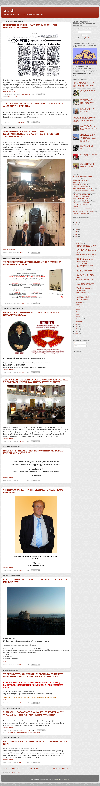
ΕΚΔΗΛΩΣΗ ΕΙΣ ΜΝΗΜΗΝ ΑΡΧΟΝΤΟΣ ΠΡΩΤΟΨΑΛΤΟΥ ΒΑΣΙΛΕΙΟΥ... (85, 265)
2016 (76, 236)
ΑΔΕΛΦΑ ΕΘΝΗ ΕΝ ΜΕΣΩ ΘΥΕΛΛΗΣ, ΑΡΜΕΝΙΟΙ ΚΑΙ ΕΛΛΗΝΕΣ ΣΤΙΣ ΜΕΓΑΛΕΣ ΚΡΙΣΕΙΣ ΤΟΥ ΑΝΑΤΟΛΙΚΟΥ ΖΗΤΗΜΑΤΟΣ (35, 380)
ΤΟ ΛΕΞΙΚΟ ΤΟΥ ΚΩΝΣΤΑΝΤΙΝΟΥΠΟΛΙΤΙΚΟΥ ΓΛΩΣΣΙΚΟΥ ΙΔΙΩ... (84, 260)
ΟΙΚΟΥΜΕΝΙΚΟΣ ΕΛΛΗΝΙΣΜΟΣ (82, 202)
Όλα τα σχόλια (78, 346)
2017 (76, 234)
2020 (76, 227)
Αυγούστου (79, 307)
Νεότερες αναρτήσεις (11, 768)
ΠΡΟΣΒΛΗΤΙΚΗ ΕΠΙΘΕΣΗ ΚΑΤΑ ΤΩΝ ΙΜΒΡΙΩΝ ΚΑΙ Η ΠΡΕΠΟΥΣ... (86, 246)
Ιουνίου (78, 311)
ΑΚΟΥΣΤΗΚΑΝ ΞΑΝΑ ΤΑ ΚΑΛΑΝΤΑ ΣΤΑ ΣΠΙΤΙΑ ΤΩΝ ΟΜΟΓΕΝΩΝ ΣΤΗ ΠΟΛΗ (87, 165)
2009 (76, 336)
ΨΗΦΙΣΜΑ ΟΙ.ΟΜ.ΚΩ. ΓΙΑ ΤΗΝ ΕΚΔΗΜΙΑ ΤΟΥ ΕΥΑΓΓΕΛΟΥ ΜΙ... (86, 280)
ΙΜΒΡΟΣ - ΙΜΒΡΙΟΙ (13, 96)
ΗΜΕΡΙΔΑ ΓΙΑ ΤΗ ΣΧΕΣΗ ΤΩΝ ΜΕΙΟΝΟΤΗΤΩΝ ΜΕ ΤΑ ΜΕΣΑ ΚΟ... (85, 276)
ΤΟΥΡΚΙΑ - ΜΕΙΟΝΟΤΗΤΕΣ (80, 213)
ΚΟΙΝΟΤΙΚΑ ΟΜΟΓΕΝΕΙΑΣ (80, 186)
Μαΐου (78, 314)
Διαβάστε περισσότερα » (9, 91)
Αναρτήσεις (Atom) (15, 772)
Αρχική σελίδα (35, 768)
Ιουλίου (78, 309)
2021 (76, 224)
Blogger (67, 779)
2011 (76, 331)
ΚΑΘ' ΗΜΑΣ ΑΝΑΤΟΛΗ (79, 184)
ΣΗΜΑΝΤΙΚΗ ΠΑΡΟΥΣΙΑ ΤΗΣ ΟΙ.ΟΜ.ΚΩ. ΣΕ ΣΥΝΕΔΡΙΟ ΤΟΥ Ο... (86, 293)
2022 (76, 222)
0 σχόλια (27, 94)
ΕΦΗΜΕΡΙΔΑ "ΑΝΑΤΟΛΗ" (80, 180)
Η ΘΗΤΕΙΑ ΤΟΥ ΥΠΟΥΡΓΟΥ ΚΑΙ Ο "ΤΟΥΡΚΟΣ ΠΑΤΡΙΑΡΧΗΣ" (88, 110)
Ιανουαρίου (79, 321)
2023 (76, 220)
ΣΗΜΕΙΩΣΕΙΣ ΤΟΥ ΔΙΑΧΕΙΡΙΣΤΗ (82, 209)
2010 (76, 333)
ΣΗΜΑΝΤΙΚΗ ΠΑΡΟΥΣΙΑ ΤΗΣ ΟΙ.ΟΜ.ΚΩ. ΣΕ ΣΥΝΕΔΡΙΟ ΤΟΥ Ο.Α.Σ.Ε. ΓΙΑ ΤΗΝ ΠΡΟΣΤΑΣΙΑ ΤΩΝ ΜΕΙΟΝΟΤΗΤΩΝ (33, 713)
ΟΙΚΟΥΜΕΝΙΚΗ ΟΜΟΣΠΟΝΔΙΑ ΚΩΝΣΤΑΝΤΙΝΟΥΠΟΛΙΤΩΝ (24, 732)
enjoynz (58, 779)
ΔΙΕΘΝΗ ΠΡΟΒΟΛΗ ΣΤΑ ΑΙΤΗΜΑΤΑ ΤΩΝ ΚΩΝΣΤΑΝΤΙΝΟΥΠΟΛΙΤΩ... (86, 255)
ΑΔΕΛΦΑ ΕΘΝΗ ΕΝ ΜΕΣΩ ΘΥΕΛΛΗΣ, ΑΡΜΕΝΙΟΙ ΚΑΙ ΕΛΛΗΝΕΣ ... (84, 270)
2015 (76, 239)
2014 (76, 324)
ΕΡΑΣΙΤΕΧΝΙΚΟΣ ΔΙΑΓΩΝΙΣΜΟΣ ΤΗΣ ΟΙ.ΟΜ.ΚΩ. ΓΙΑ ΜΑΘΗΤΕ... (86, 284)
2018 (76, 232)
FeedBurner (88, 38)
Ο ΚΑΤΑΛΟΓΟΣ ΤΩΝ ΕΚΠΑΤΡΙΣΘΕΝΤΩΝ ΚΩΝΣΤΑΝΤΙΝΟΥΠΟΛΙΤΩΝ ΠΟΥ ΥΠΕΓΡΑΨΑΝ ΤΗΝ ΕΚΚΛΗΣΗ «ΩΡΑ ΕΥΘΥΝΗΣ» (84, 120)
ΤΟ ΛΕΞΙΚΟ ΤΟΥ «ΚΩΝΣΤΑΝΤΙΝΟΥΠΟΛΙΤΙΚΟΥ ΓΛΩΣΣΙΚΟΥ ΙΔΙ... (85, 289)
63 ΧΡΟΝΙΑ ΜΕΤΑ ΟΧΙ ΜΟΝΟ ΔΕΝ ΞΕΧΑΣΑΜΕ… (88, 155)
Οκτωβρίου (79, 302)
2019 (76, 229)
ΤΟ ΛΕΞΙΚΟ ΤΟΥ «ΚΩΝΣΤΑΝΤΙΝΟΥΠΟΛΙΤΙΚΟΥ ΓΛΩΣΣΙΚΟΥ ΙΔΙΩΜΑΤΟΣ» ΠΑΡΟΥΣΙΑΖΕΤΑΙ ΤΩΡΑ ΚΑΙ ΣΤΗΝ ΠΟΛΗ (33, 675)
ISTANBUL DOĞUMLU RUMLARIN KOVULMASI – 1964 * (87, 147)
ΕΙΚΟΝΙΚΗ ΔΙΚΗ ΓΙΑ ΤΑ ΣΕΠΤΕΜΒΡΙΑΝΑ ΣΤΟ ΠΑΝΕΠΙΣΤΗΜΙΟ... (83, 298)
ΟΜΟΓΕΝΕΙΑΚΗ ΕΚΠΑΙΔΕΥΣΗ (81, 204)
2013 (76, 326)
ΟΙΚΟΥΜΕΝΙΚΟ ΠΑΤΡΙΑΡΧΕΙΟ (81, 200)
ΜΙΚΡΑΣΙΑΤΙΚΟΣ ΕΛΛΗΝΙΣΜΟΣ (81, 194)
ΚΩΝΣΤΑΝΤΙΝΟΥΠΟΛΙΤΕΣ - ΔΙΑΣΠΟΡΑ (84, 191)
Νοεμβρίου (79, 243)
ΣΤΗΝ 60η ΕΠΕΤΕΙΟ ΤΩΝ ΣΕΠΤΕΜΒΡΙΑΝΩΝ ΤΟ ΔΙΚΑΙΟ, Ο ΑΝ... (86, 251)
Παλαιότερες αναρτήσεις (60, 768)
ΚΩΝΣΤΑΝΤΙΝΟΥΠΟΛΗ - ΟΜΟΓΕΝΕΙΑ (83, 188)
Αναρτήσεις (78, 343)
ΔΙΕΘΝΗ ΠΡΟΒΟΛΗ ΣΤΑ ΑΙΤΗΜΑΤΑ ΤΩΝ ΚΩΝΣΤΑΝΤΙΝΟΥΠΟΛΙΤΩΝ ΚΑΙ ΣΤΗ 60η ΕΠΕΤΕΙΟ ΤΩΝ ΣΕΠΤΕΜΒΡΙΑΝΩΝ (31, 134)
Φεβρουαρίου (80, 318)
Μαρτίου (78, 316)
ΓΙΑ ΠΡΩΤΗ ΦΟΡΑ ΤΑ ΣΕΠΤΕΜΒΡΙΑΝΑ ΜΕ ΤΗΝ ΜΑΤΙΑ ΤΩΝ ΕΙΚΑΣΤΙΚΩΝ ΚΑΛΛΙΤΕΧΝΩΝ (87, 101)
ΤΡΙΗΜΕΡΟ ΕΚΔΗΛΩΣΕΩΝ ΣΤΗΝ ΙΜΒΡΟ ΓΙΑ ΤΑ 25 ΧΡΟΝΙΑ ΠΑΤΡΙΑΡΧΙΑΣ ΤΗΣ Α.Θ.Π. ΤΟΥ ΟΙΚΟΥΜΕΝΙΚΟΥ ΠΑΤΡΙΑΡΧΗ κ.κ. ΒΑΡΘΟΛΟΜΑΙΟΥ (88, 138)
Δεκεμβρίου (79, 241)
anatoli (9, 10)
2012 (76, 329)
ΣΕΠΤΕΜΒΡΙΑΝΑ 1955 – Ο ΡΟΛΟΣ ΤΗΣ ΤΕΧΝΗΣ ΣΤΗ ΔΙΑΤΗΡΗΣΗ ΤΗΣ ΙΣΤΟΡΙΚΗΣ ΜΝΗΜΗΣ (88, 127)
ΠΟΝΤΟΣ (75, 206)
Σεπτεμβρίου (80, 304)
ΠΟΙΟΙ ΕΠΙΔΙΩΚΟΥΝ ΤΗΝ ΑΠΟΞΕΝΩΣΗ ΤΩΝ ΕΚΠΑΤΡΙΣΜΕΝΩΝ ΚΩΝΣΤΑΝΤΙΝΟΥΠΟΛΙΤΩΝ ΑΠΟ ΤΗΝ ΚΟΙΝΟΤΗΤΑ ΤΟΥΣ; (84, 84)
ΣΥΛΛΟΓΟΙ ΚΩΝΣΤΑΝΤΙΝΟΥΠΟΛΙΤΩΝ (83, 211)
